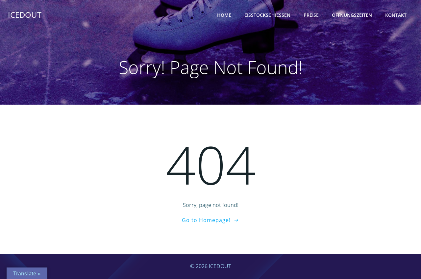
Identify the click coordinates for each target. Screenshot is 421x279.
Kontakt (396, 15)
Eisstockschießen (267, 15)
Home (224, 15)
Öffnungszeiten (352, 15)
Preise (311, 15)
